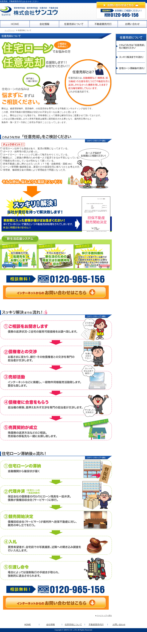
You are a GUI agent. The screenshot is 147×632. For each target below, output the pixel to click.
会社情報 (50, 624)
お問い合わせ (119, 624)
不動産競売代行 (96, 624)
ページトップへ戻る (104, 615)
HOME (27, 624)
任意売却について (73, 624)
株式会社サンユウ (29, 11)
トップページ (10, 30)
